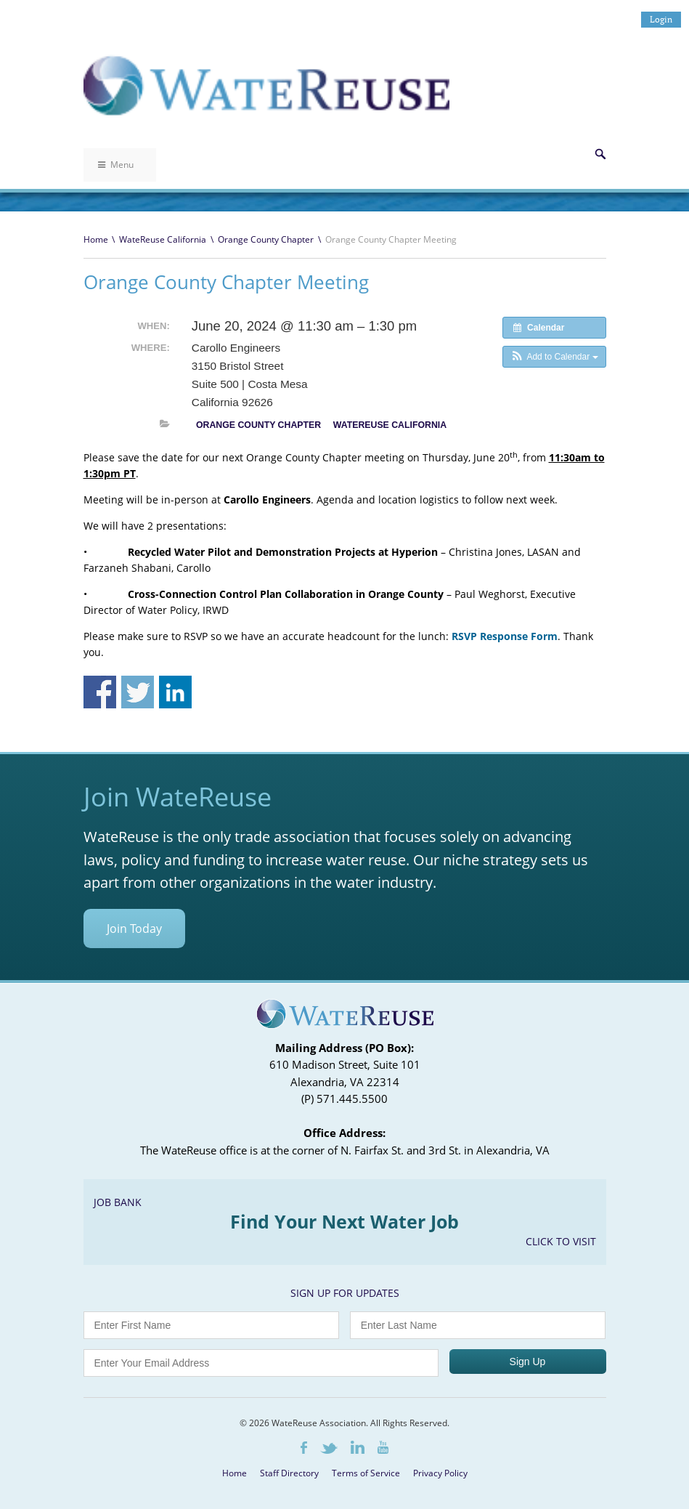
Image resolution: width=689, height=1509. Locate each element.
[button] (554, 357)
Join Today (134, 928)
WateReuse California (162, 239)
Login (661, 19)
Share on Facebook (99, 692)
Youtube (383, 1447)
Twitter (329, 1448)
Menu (116, 164)
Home (95, 239)
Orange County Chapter (266, 239)
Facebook (304, 1447)
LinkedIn (357, 1447)
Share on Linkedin (175, 692)
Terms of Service (366, 1473)
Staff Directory (289, 1473)
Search (600, 154)
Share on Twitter (137, 692)
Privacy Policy (440, 1473)
